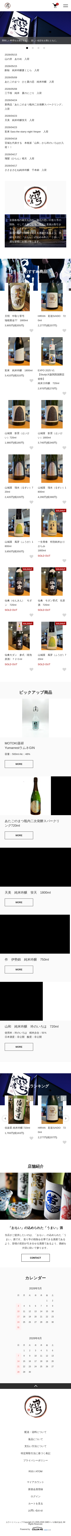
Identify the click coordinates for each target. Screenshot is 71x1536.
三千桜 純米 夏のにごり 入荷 (23, 93)
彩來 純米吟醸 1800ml (19, 370)
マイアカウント (35, 1482)
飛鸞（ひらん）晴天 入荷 (19, 158)
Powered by (35, 1528)
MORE (19, 764)
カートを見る (35, 1503)
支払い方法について (35, 1446)
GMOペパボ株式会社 (53, 1522)
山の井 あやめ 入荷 (17, 59)
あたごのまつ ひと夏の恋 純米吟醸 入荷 (29, 81)
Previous (5, 1118)
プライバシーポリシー (35, 1460)
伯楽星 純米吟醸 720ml (17, 1127)
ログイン (36, 1496)
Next (66, 1118)
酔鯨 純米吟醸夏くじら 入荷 (22, 70)
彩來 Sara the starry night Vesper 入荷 (26, 131)
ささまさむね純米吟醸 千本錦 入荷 (26, 170)
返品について (35, 1439)
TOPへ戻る (35, 1386)
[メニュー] (65, 5)
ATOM (39, 1471)
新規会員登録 (35, 1489)
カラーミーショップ (14, 1522)
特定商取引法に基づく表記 (35, 1453)
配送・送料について (35, 1432)
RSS (31, 1471)
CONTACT (35, 1258)
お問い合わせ (35, 1510)
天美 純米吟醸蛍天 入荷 (19, 120)
